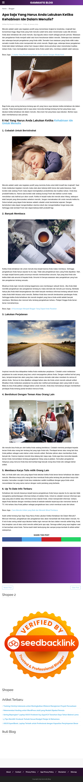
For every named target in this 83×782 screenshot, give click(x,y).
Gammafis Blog (41, 3)
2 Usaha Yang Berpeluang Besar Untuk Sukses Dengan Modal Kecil (38, 55)
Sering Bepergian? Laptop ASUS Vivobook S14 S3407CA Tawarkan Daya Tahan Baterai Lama (41, 715)
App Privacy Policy (47, 772)
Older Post (75, 587)
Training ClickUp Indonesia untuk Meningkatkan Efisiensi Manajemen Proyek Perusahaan (39, 706)
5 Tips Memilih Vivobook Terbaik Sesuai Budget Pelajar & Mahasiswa (31, 719)
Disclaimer (62, 772)
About (8, 772)
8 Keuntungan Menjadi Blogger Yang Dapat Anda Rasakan (34, 309)
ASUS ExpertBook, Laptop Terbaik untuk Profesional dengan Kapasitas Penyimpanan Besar (40, 723)
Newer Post (8, 587)
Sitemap (74, 772)
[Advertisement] (41, 564)
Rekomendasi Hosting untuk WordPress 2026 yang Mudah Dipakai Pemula (33, 710)
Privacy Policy (31, 772)
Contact (18, 772)
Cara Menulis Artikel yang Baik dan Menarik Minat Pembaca (35, 510)
